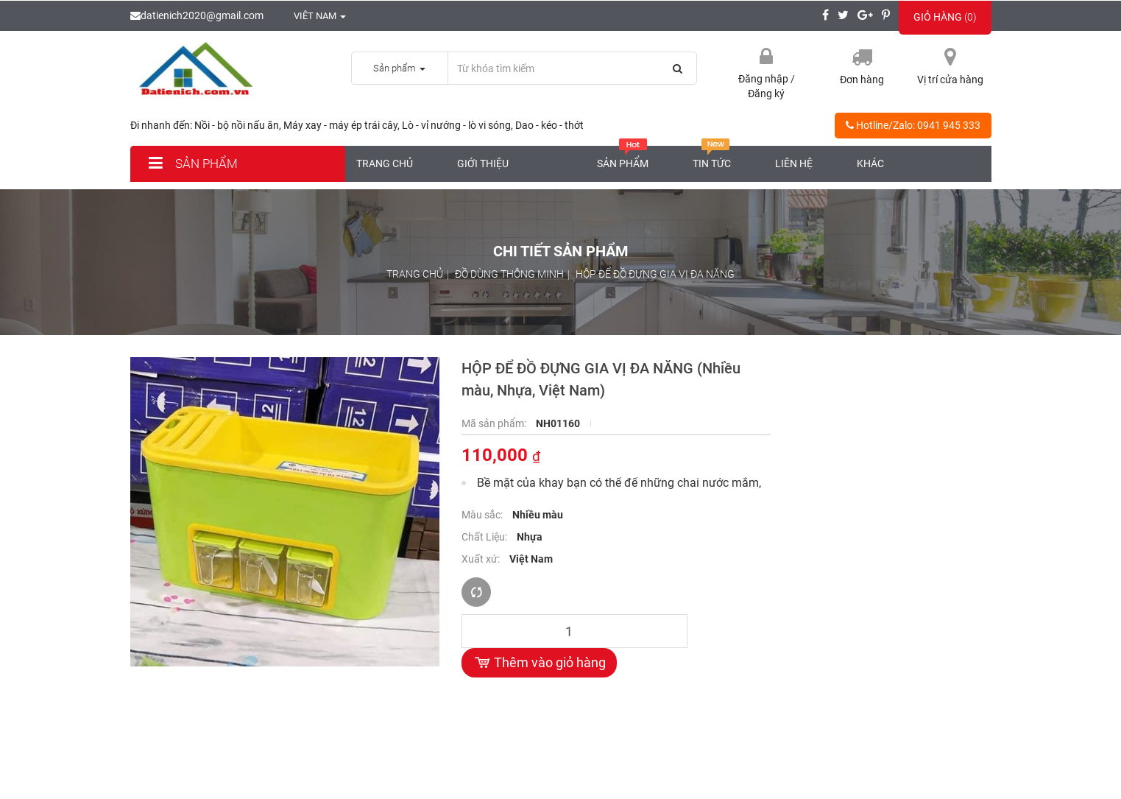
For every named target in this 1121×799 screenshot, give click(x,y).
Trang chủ (384, 163)
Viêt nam (312, 15)
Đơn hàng (862, 79)
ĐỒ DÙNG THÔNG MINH (509, 274)
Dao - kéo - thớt (549, 125)
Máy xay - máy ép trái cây (340, 125)
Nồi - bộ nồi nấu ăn (236, 125)
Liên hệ (794, 163)
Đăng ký (766, 93)
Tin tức (712, 157)
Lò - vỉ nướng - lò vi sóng (456, 125)
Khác (870, 163)
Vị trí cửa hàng (950, 79)
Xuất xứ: (482, 559)
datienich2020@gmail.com (197, 15)
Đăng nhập (764, 79)
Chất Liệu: (485, 537)
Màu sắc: (483, 515)
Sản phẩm (191, 163)
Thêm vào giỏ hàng (539, 662)
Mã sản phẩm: (495, 423)
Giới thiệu (483, 163)
